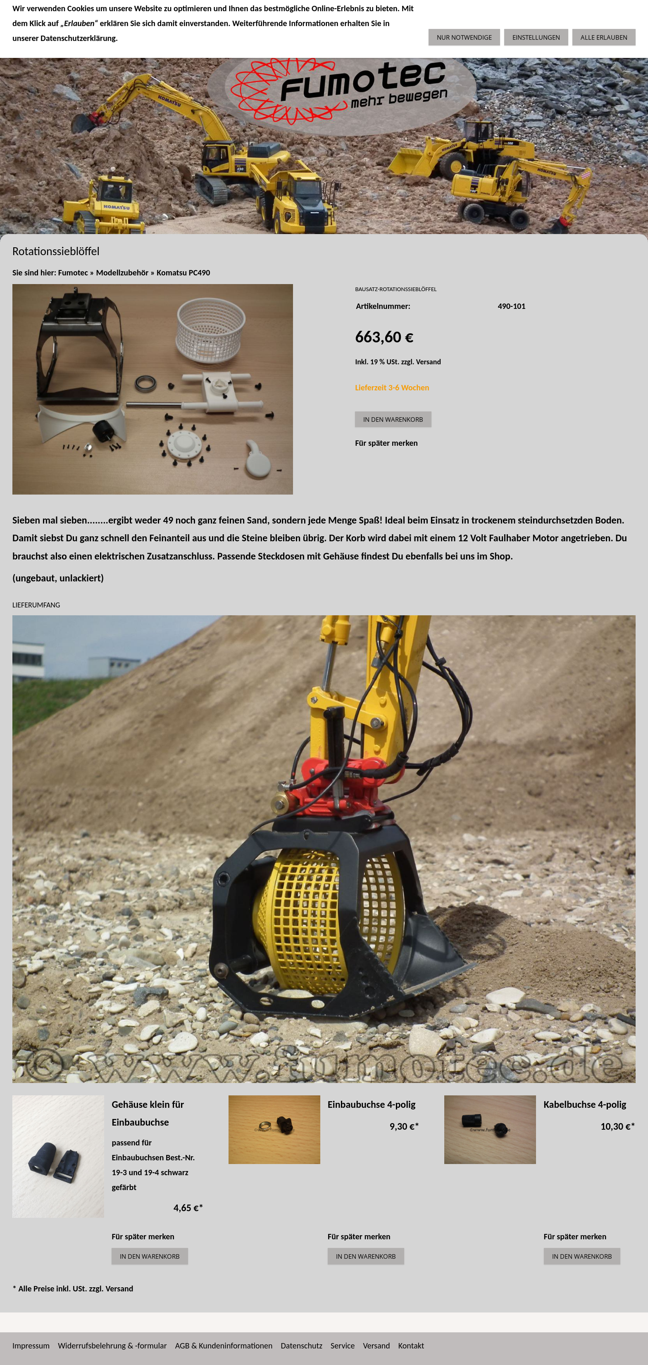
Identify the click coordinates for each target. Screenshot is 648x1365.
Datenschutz (302, 1346)
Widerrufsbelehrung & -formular (112, 1346)
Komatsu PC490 (183, 272)
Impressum (31, 1346)
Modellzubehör (122, 272)
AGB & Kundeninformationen (224, 1346)
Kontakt (411, 1346)
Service (343, 1346)
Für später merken (386, 443)
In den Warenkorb (393, 419)
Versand (428, 361)
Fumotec (73, 272)
